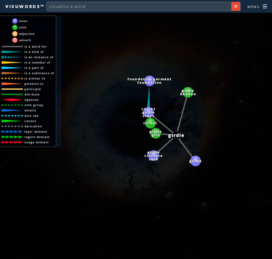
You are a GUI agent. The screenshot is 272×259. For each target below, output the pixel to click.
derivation (33, 126)
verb (23, 27)
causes (30, 121)
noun (23, 21)
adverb (25, 40)
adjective (27, 34)
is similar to (35, 78)
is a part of (34, 68)
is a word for (35, 46)
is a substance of (39, 73)
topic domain (35, 131)
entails (30, 110)
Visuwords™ (25, 6)
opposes (31, 100)
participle (32, 89)
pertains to (34, 84)
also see (31, 116)
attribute (32, 94)
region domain (37, 137)
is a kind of (34, 52)
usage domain (36, 142)
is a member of (37, 62)
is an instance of (38, 57)
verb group (34, 105)
